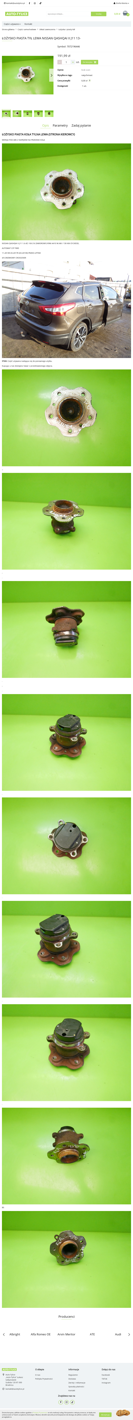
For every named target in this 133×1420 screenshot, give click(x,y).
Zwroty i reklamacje (76, 1382)
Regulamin (73, 1375)
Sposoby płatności (76, 1386)
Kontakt (28, 24)
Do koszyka (89, 62)
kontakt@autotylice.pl (15, 1389)
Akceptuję (105, 1415)
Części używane (12, 24)
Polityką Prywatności (40, 1412)
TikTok (104, 1379)
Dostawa (72, 1379)
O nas (37, 1375)
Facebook (106, 1375)
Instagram (106, 1382)
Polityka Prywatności (44, 1379)
